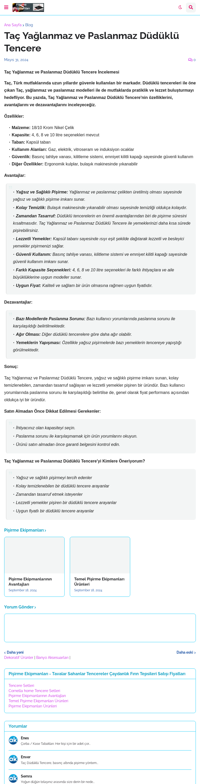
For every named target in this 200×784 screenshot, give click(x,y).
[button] (6, 7)
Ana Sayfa (13, 25)
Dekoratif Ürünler (19, 657)
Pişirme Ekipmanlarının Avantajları (30, 582)
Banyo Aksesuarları (53, 657)
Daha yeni (15, 652)
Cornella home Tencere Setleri (34, 691)
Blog (29, 25)
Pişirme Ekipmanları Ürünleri (33, 706)
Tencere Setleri (21, 686)
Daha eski (185, 652)
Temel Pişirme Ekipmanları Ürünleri (99, 582)
